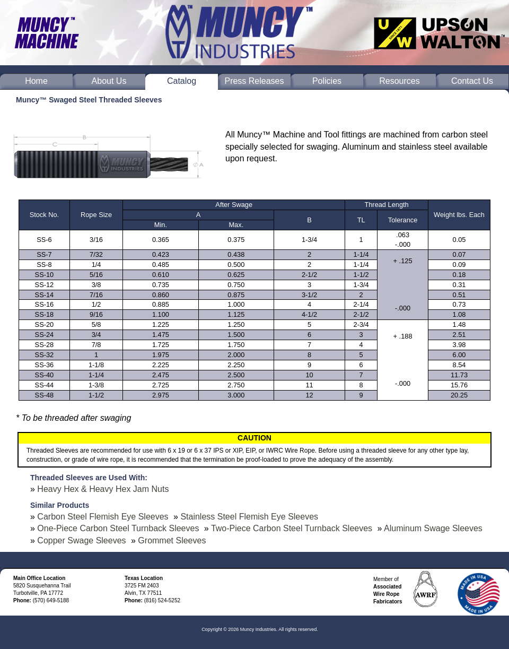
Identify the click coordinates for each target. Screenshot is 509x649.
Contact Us (472, 80)
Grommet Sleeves (172, 540)
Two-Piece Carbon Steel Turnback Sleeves (291, 528)
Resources (399, 80)
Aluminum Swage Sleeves (433, 528)
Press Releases (254, 80)
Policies (326, 80)
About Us (109, 80)
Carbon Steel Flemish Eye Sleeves (102, 516)
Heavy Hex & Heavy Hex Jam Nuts (103, 489)
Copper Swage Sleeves (81, 540)
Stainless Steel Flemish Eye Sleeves (249, 516)
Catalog (181, 80)
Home (36, 80)
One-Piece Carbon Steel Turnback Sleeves (118, 528)
